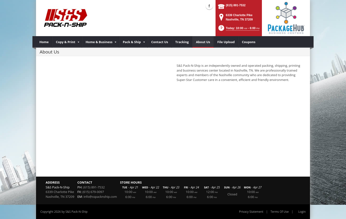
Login (302, 212)
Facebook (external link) (209, 5)
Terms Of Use (280, 212)
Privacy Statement (251, 212)
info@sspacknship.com (100, 196)
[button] (238, 29)
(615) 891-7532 (236, 5)
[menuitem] (44, 42)
